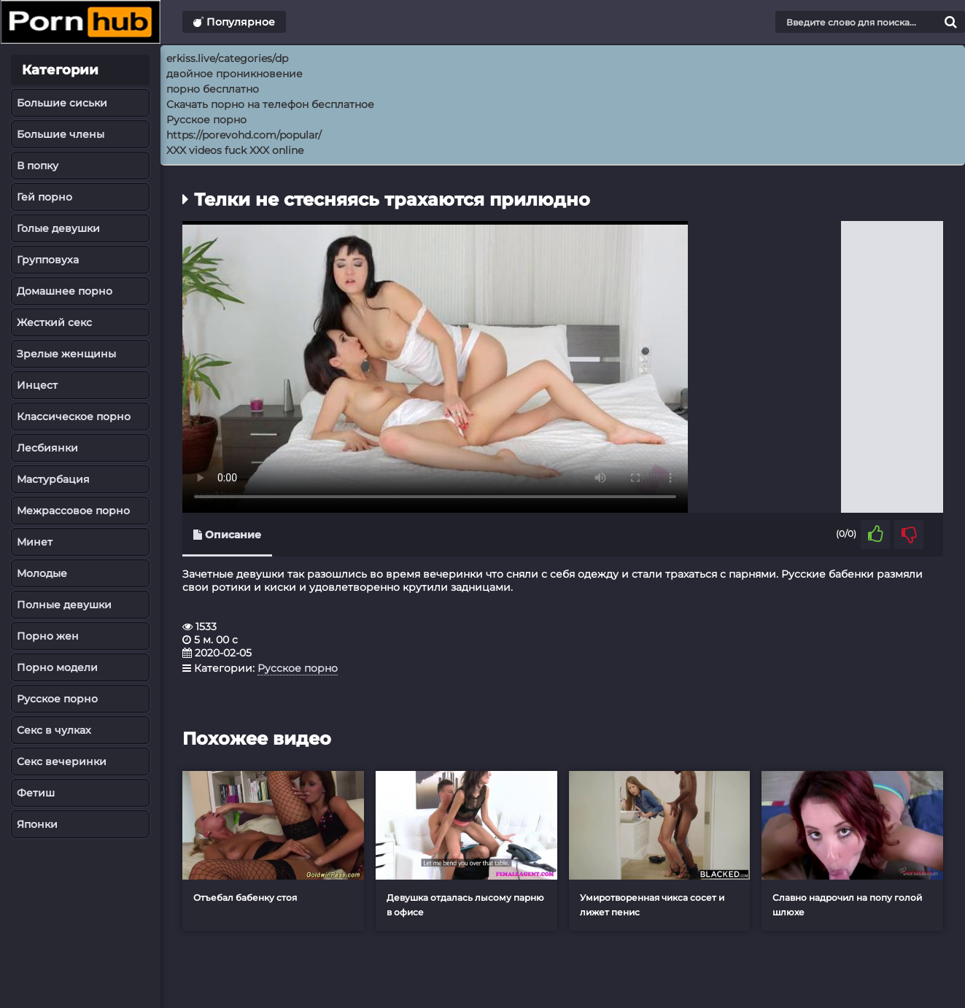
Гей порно (44, 196)
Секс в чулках (54, 730)
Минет (35, 541)
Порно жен (48, 636)
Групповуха (48, 259)
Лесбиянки (47, 447)
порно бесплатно (212, 89)
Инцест (37, 385)
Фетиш (36, 792)
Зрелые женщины (66, 353)
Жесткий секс (54, 322)
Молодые (42, 573)
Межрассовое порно (73, 510)
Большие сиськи (62, 102)
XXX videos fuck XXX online (234, 150)
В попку (37, 165)
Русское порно (57, 698)
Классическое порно (74, 416)
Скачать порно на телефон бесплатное (270, 104)
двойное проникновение (234, 73)
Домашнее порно (64, 291)
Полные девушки (64, 604)
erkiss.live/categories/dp (227, 58)
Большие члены (60, 134)
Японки (37, 824)
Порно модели (57, 667)
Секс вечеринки (61, 761)
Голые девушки (58, 228)
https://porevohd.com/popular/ (244, 134)
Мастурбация (53, 479)
